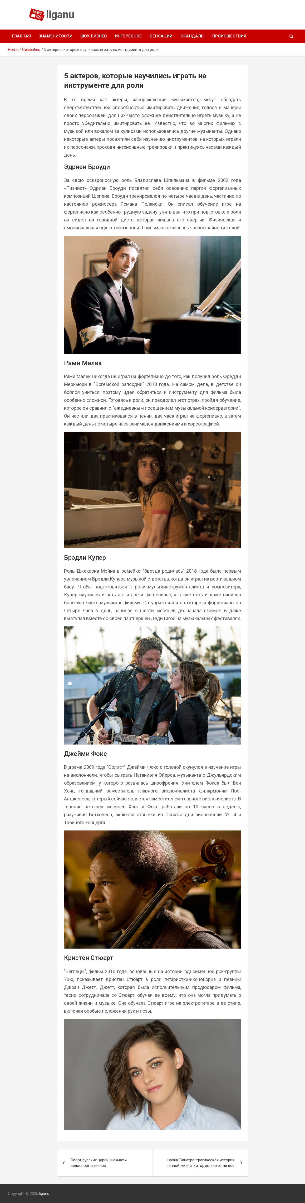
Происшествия (229, 36)
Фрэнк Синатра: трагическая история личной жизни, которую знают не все (200, 1163)
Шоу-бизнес (93, 36)
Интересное (128, 36)
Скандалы (192, 36)
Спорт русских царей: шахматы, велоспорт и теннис (99, 1163)
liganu (60, 14)
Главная (21, 36)
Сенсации (161, 36)
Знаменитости (55, 36)
